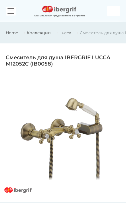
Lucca (65, 32)
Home (12, 32)
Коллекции (39, 32)
